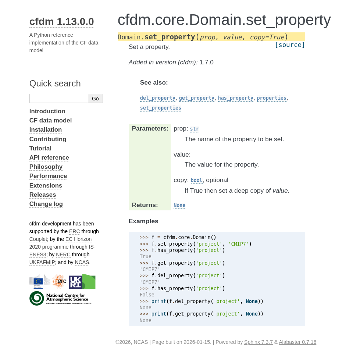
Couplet (38, 239)
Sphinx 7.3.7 (258, 342)
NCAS (82, 262)
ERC (74, 231)
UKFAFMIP (42, 262)
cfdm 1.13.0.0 (61, 21)
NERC (63, 254)
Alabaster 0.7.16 (297, 342)
